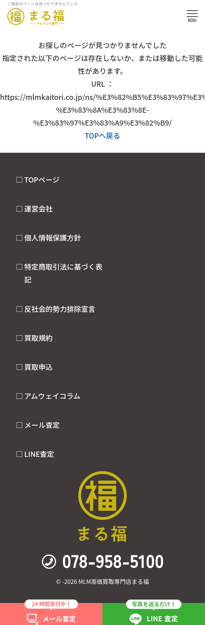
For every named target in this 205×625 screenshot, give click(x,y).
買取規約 (38, 338)
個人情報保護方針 (52, 237)
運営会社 (38, 208)
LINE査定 (39, 454)
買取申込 (38, 367)
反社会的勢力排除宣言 (59, 309)
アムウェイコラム (52, 396)
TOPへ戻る (102, 135)
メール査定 (42, 425)
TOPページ (42, 179)
